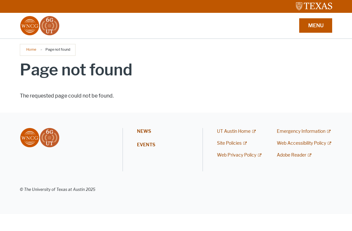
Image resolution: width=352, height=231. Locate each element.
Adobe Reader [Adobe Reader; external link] (291, 155)
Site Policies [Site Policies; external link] (229, 143)
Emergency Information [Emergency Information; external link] (301, 131)
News (144, 131)
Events (146, 145)
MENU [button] (316, 25)
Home (31, 49)
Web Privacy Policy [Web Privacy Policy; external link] (236, 155)
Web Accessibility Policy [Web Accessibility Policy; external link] (301, 143)
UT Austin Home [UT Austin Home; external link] (234, 131)
